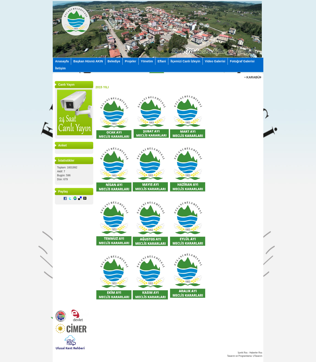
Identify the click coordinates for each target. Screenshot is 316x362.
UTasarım (257, 356)
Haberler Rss (256, 352)
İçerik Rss (243, 352)
